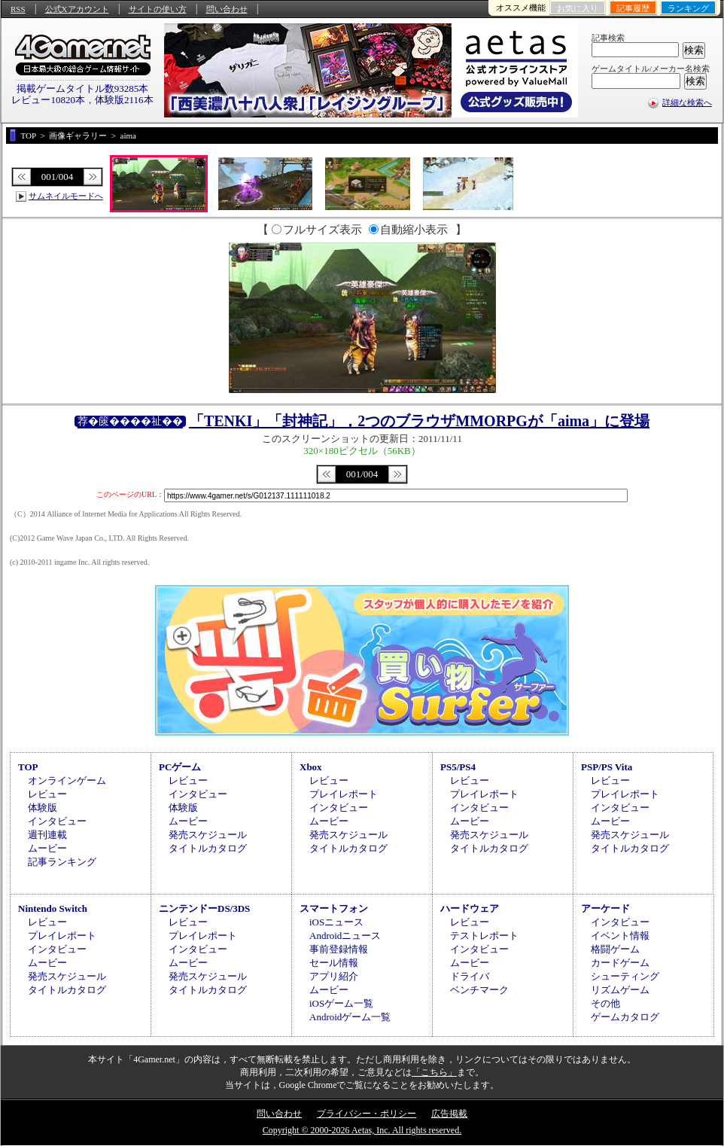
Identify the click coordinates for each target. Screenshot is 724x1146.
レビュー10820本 (48, 99)
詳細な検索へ (687, 102)
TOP (28, 767)
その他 (605, 1003)
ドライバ (469, 976)
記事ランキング (62, 861)
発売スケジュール (208, 834)
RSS (18, 9)
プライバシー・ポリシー (366, 1113)
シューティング (625, 976)
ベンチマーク (479, 989)
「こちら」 (434, 1072)
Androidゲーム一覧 (350, 1017)
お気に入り (577, 8)
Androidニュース (345, 935)
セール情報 (333, 962)
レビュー (47, 794)
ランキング (688, 8)
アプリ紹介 (333, 976)
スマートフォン (334, 908)
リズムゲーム (620, 989)
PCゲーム (180, 767)
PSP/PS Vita (606, 767)
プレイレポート (343, 794)
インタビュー (57, 821)
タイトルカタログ (208, 848)
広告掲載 (449, 1113)
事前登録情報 (338, 949)
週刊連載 (47, 834)
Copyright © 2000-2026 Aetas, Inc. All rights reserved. (362, 1130)
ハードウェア (469, 908)
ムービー (47, 848)
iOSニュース (336, 922)
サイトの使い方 (158, 9)
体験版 (42, 807)
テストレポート (484, 935)
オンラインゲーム (67, 780)
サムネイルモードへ (66, 195)
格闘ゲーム (615, 949)
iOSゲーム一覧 (341, 1003)
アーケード (605, 908)
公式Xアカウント (77, 9)
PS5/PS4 (458, 767)
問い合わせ (227, 9)
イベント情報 (620, 935)
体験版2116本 (124, 99)
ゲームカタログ (625, 1017)
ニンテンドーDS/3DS (204, 908)
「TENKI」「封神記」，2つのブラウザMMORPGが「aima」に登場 (419, 421)
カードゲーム (620, 962)
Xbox (311, 767)
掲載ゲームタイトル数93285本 (83, 88)
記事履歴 (632, 8)
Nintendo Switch (52, 908)
